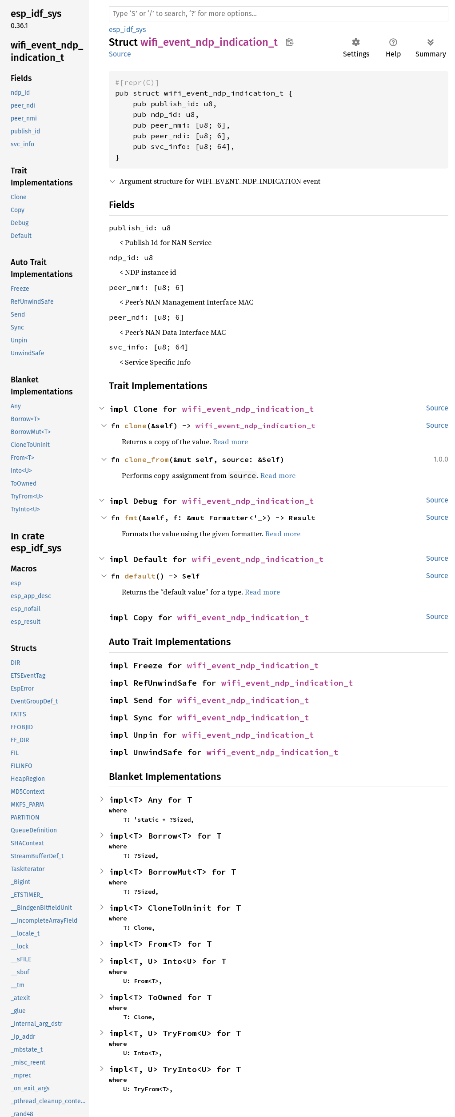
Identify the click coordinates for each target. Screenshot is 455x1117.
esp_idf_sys (127, 29)
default (140, 575)
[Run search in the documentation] (278, 13)
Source (120, 54)
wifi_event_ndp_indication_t (248, 409)
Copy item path (289, 41)
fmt (131, 517)
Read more (230, 441)
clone (135, 425)
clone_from (146, 459)
